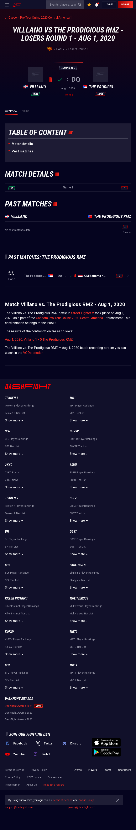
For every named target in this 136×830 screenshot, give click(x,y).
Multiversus (79, 598)
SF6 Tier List (12, 446)
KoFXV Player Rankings (18, 639)
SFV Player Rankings (16, 672)
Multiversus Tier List (81, 613)
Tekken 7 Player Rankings (19, 505)
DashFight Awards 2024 (18, 706)
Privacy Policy (39, 769)
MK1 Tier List (77, 413)
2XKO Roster (12, 472)
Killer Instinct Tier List (17, 613)
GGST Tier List (78, 546)
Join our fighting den (29, 734)
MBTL (73, 632)
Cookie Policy (12, 777)
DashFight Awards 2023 (18, 712)
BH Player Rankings (16, 539)
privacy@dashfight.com (81, 807)
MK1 (73, 398)
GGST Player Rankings (82, 539)
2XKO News (12, 480)
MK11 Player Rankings (82, 672)
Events (78, 769)
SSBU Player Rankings (82, 472)
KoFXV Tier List (13, 646)
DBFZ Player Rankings (82, 505)
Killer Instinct (16, 598)
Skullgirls (77, 565)
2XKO (8, 465)
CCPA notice (34, 777)
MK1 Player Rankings (82, 405)
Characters (124, 769)
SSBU (73, 465)
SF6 (7, 431)
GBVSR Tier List (79, 446)
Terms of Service (14, 769)
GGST (73, 531)
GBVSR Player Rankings (83, 439)
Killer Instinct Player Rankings (22, 606)
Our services (55, 777)
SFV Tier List (12, 680)
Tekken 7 (11, 498)
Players (92, 769)
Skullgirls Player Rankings (84, 572)
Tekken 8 (11, 398)
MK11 (73, 665)
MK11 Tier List (78, 680)
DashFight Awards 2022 (18, 719)
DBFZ (73, 498)
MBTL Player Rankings (82, 639)
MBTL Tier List (78, 646)
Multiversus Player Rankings (86, 606)
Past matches (22, 151)
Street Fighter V (82, 313)
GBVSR (74, 431)
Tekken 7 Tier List (15, 513)
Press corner (12, 784)
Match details (22, 144)
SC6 (7, 565)
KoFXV (9, 632)
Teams (107, 769)
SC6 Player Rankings (17, 572)
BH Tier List (11, 546)
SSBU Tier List (78, 480)
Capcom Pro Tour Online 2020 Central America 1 (71, 318)
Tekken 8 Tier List (15, 413)
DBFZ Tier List (78, 513)
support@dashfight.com (19, 807)
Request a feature (53, 784)
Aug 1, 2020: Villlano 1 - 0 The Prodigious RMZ (39, 339)
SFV (7, 665)
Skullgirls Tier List (80, 580)
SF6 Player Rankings (16, 439)
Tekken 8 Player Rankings (19, 405)
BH (7, 531)
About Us (31, 784)
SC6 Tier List (12, 580)
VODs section (33, 353)
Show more (14, 421)
